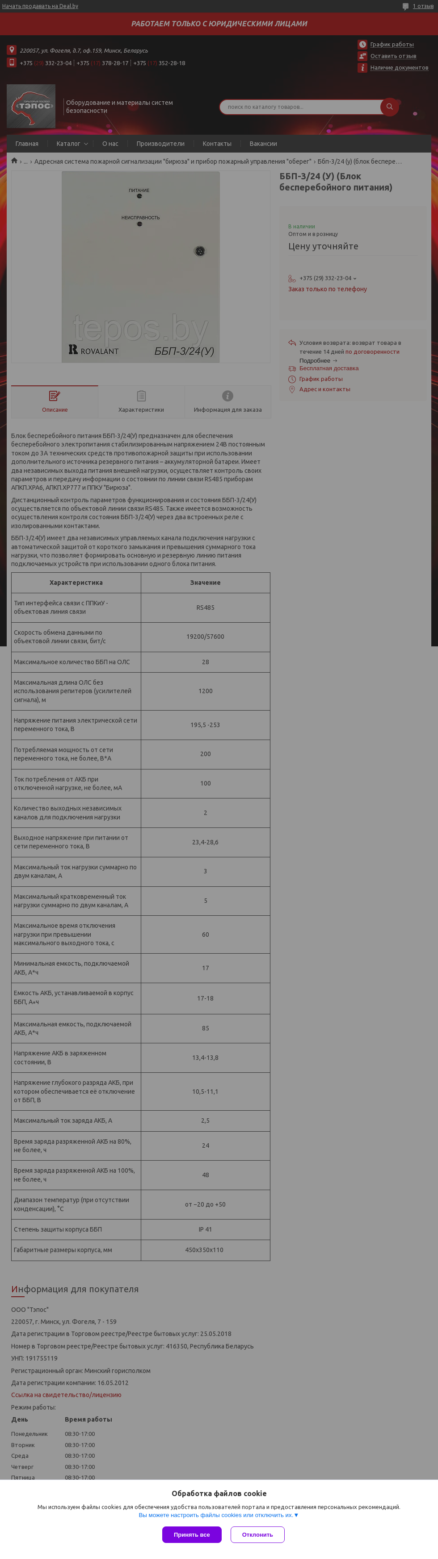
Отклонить (257, 1534)
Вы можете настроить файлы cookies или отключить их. (216, 1515)
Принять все (192, 1534)
